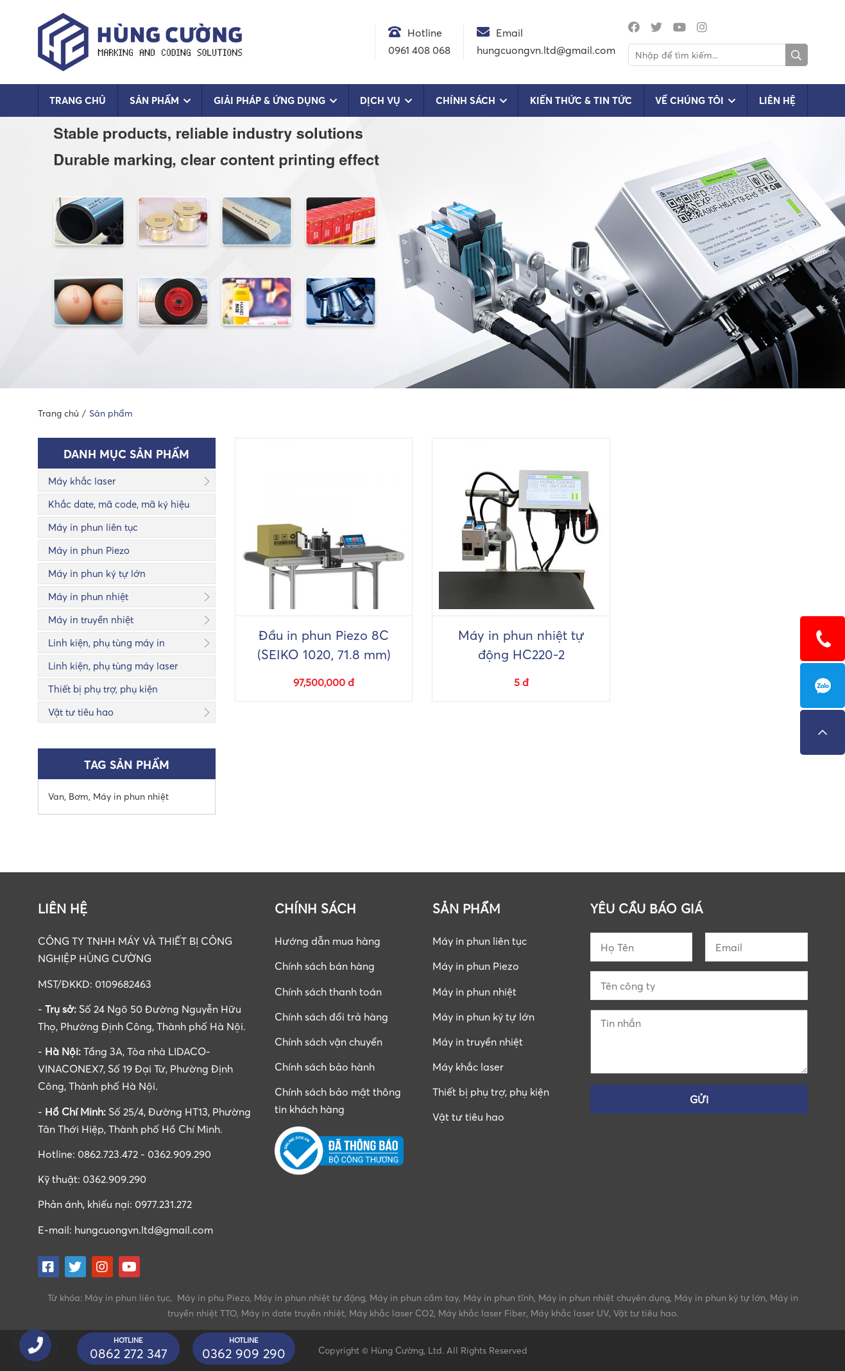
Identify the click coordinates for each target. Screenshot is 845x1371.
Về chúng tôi (689, 100)
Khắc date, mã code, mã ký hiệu (118, 504)
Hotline (424, 32)
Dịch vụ (380, 100)
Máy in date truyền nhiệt (293, 1312)
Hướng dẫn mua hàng (327, 941)
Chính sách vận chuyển (328, 1041)
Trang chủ (77, 100)
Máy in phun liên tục (93, 527)
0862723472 (822, 685)
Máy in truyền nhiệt (90, 619)
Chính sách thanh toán (328, 991)
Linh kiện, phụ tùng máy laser (113, 665)
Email (509, 32)
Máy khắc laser (81, 481)
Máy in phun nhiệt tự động (309, 1297)
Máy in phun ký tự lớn (97, 573)
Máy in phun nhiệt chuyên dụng (604, 1297)
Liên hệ (777, 100)
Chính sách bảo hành (325, 1066)
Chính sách (465, 100)
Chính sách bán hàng (325, 966)
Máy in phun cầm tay (414, 1297)
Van (56, 796)
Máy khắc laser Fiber (482, 1312)
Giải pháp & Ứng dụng (269, 100)
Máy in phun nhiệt (88, 596)
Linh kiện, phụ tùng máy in (106, 642)
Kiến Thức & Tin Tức (581, 100)
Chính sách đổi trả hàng (331, 1016)
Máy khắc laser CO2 (391, 1312)
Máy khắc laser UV (570, 1312)
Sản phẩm (154, 100)
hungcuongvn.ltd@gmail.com (143, 1229)
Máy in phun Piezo (89, 550)
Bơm (79, 796)
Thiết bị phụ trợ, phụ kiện (103, 688)
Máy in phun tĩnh (498, 1297)
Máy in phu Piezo (213, 1297)
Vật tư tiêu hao (81, 712)
